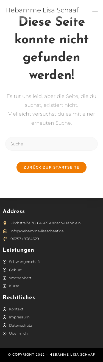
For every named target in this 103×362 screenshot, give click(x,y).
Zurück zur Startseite (51, 167)
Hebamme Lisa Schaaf (42, 10)
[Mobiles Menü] (95, 10)
